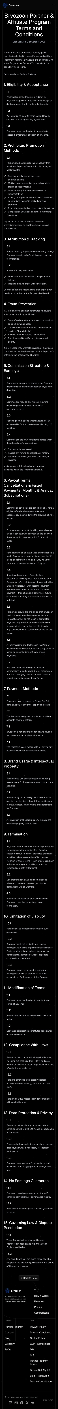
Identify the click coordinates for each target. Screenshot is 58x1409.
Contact (9, 1332)
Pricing (38, 1307)
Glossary (10, 1343)
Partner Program (14, 1326)
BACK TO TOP (48, 1400)
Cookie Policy (37, 1338)
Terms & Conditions (40, 1332)
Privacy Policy (38, 1326)
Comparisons (41, 1312)
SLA (32, 1355)
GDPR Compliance (40, 1343)
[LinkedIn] (10, 1402)
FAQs (8, 1349)
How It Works (41, 1295)
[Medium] (32, 1402)
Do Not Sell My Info (40, 1370)
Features (39, 1301)
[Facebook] (21, 1402)
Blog (7, 1338)
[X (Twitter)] (27, 1402)
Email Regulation (39, 1375)
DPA (32, 1349)
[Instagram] (16, 1402)
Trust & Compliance (41, 1381)
